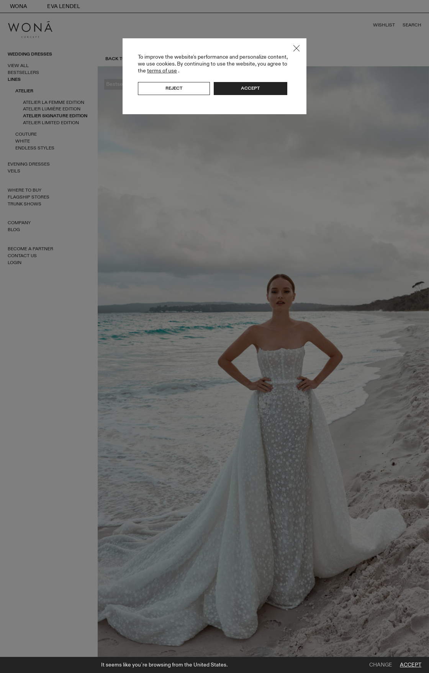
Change (380, 665)
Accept (410, 665)
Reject (173, 88)
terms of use (162, 70)
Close (296, 48)
